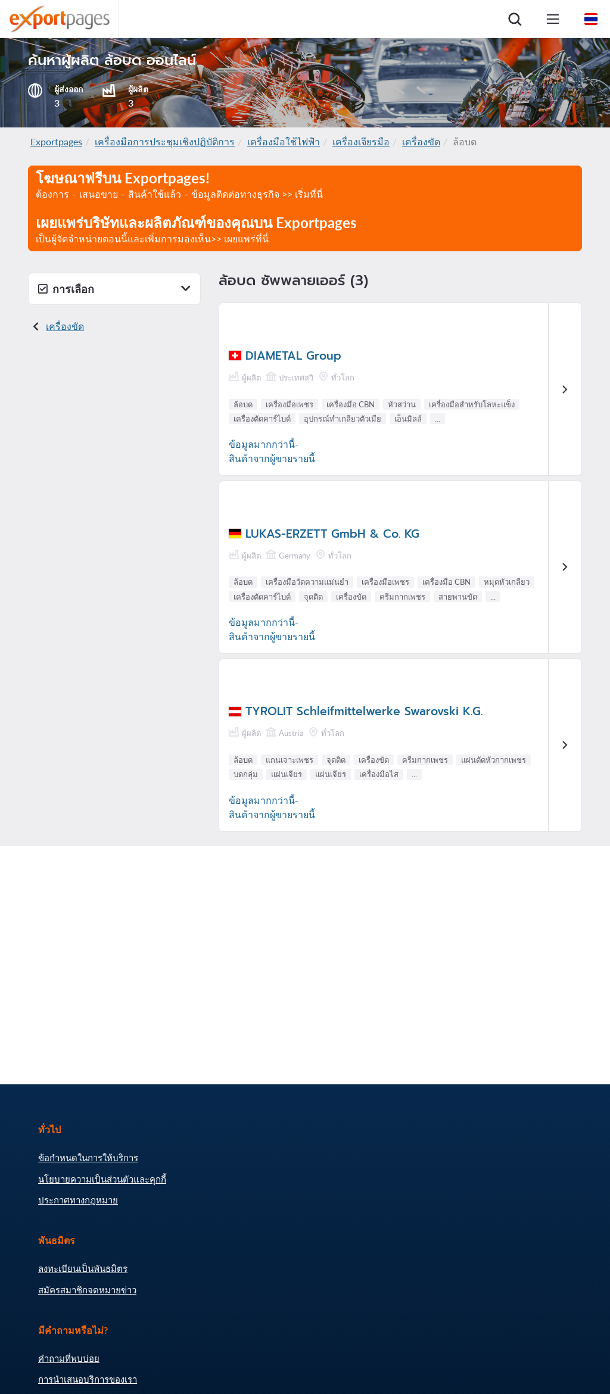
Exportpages (56, 141)
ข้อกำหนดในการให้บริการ (88, 1157)
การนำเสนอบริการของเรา (87, 1379)
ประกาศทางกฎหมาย (78, 1200)
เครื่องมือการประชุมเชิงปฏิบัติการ (165, 141)
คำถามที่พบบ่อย (68, 1358)
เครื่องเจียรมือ (361, 141)
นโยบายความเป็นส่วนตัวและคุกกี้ (102, 1179)
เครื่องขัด (421, 141)
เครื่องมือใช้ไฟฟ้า (283, 141)
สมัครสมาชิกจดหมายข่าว (87, 1289)
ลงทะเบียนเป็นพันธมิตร (82, 1268)
